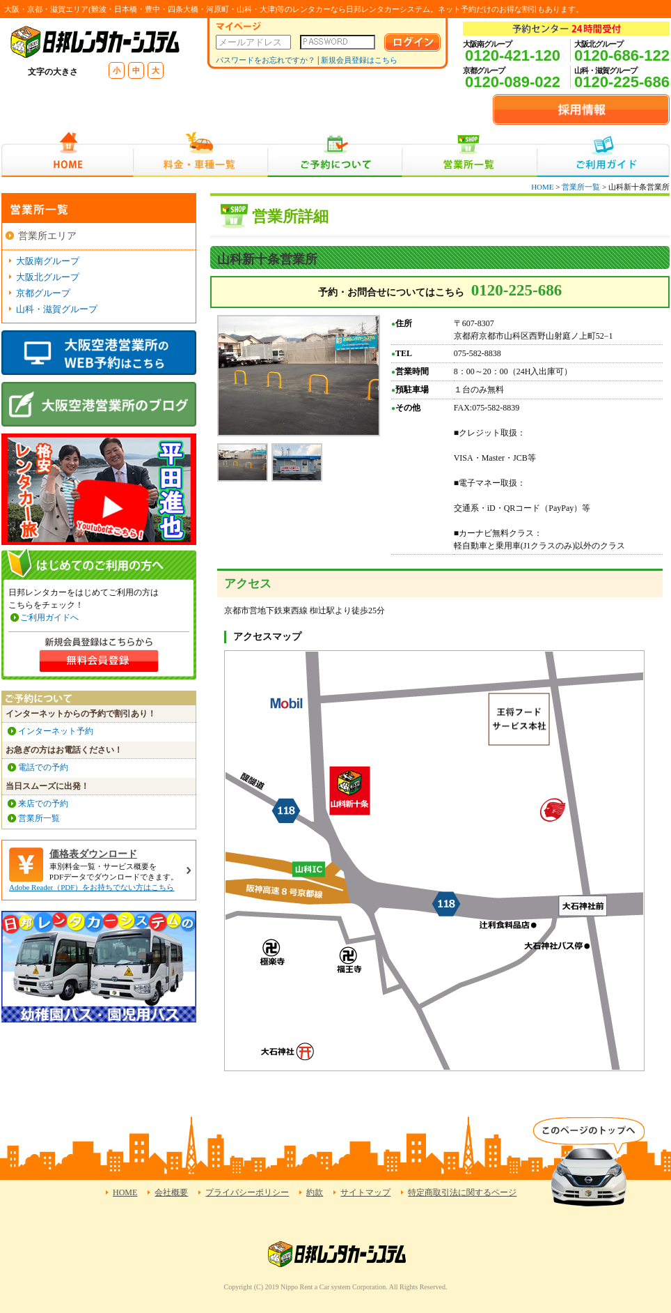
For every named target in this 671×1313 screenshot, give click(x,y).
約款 (314, 1192)
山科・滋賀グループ (56, 309)
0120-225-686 (622, 82)
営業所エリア (47, 236)
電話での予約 (43, 767)
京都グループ (43, 293)
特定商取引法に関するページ (462, 1192)
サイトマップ (365, 1192)
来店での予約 (43, 803)
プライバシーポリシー (247, 1192)
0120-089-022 (512, 82)
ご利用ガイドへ (49, 617)
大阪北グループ (47, 277)
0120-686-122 (622, 55)
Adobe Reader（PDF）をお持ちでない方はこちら (91, 887)
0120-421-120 (512, 55)
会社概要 (171, 1192)
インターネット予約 (55, 731)
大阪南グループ (47, 261)
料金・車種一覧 (200, 154)
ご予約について (335, 154)
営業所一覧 (469, 154)
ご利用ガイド (603, 154)
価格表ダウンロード (93, 854)
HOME (67, 154)
